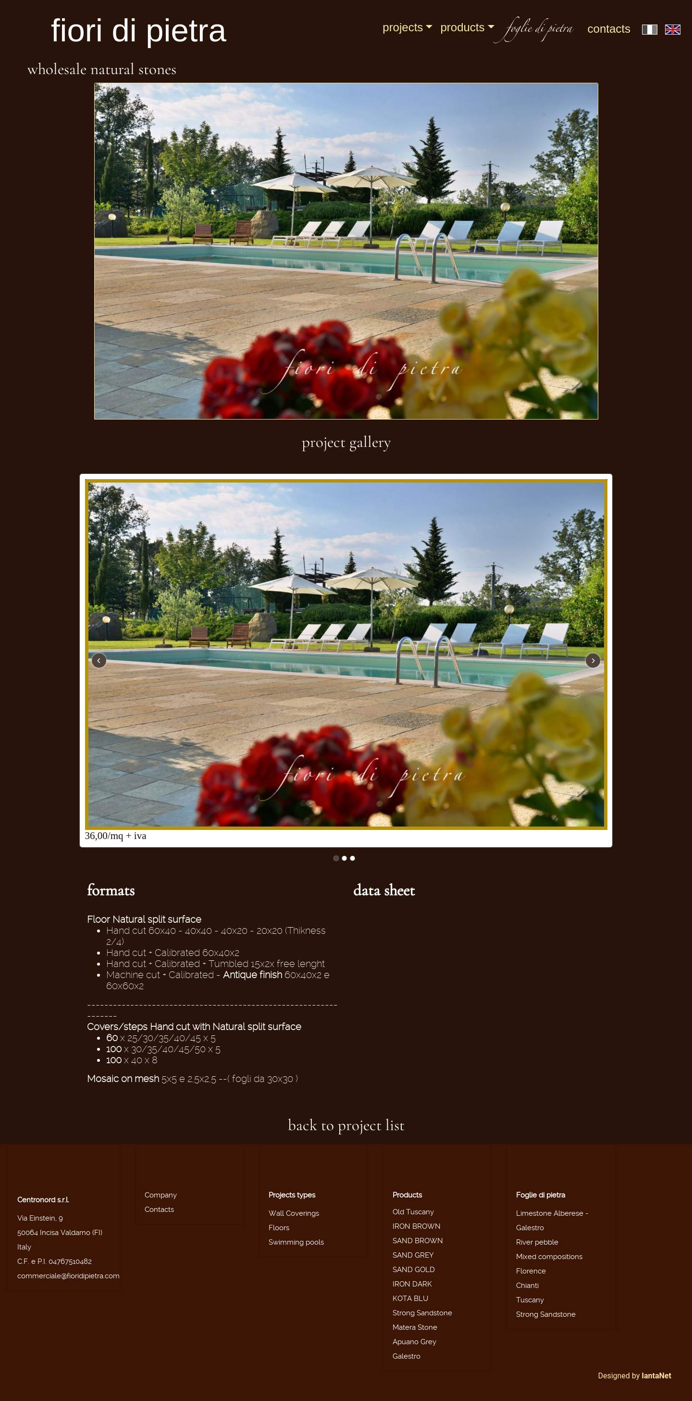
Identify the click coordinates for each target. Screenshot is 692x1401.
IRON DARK (412, 1284)
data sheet (384, 890)
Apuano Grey (414, 1341)
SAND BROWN (418, 1240)
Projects (403, 27)
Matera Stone (415, 1327)
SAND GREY (413, 1255)
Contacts (609, 28)
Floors (279, 1227)
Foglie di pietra (540, 1195)
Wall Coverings (294, 1213)
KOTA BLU (410, 1298)
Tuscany (530, 1300)
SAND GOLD (414, 1269)
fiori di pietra (138, 30)
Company (161, 1195)
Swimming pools (296, 1242)
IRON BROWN (417, 1226)
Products (462, 27)
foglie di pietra (539, 29)
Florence (531, 1271)
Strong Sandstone (422, 1313)
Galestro (406, 1356)
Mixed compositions (549, 1256)
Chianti (527, 1285)
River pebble (537, 1242)
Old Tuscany (413, 1212)
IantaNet (656, 1375)
